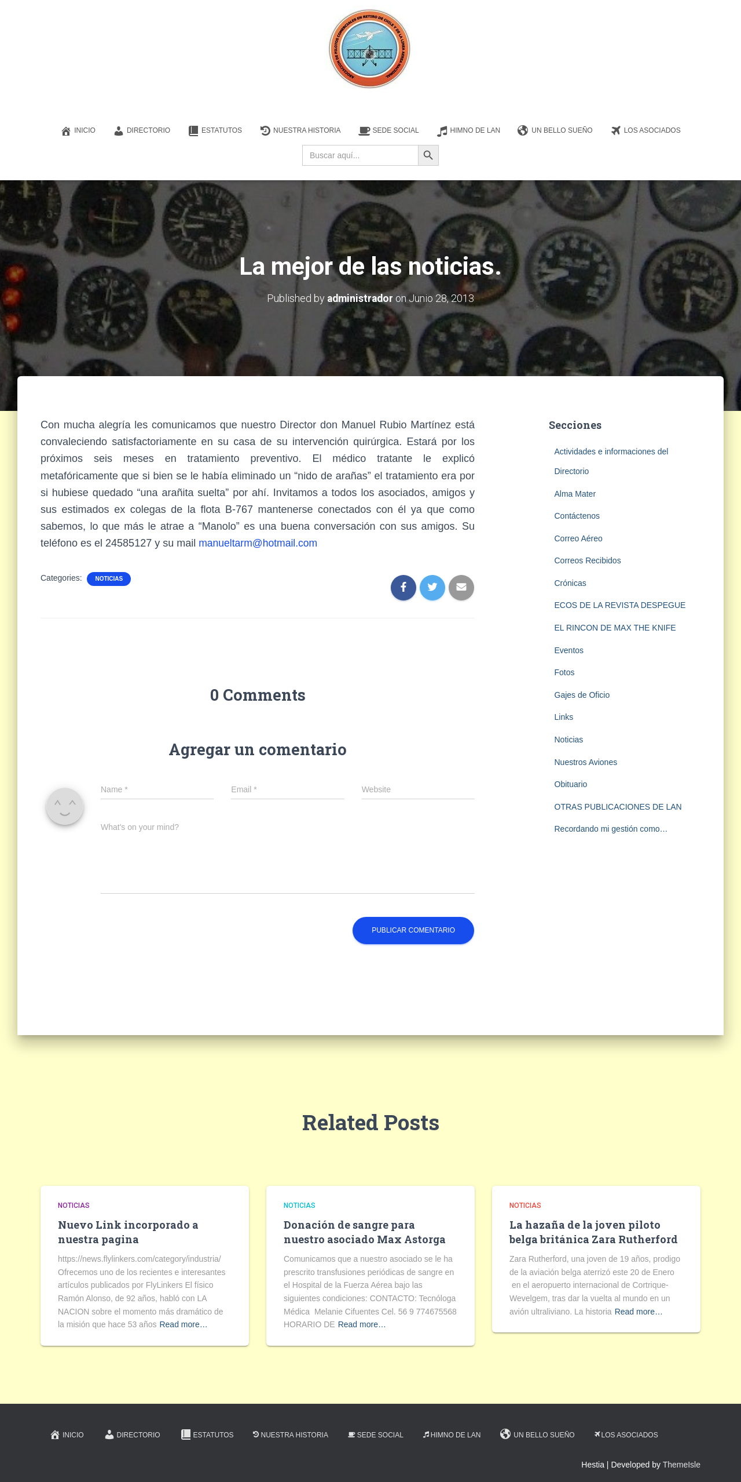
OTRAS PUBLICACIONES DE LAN (618, 806)
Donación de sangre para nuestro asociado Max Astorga (365, 1231)
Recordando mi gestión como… (611, 828)
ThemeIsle (681, 1464)
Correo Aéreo (579, 537)
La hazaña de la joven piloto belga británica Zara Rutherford (593, 1231)
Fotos (565, 672)
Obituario (571, 784)
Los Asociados (645, 131)
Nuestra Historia (299, 131)
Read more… (183, 1324)
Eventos (569, 649)
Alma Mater (575, 493)
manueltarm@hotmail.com (259, 543)
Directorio (141, 131)
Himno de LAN (468, 131)
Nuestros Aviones (586, 761)
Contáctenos (577, 515)
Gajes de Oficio (582, 695)
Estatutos (215, 131)
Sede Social (388, 131)
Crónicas (570, 583)
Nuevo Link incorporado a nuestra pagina (128, 1231)
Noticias (109, 579)
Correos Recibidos (588, 560)
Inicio (78, 131)
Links (564, 717)
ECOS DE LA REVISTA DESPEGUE (620, 605)
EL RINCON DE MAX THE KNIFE (615, 627)
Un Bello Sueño (555, 131)
